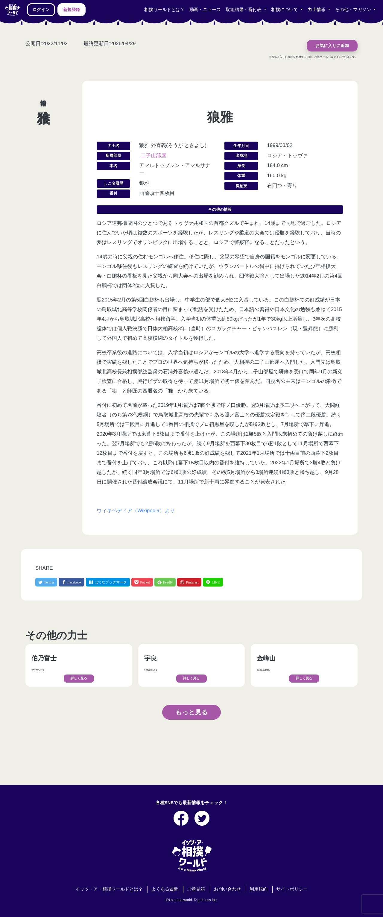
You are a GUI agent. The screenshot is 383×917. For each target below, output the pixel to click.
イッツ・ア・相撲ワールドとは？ (109, 889)
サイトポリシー (292, 889)
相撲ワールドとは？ (164, 9)
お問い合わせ (227, 889)
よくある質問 (164, 889)
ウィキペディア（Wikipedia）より (136, 510)
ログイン (41, 9)
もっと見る (191, 712)
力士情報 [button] (317, 9)
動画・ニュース (205, 9)
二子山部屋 (153, 155)
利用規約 (259, 889)
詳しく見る (79, 678)
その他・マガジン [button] (353, 9)
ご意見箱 (196, 889)
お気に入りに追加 (332, 45)
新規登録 (71, 9)
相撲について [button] (285, 9)
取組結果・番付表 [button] (244, 9)
